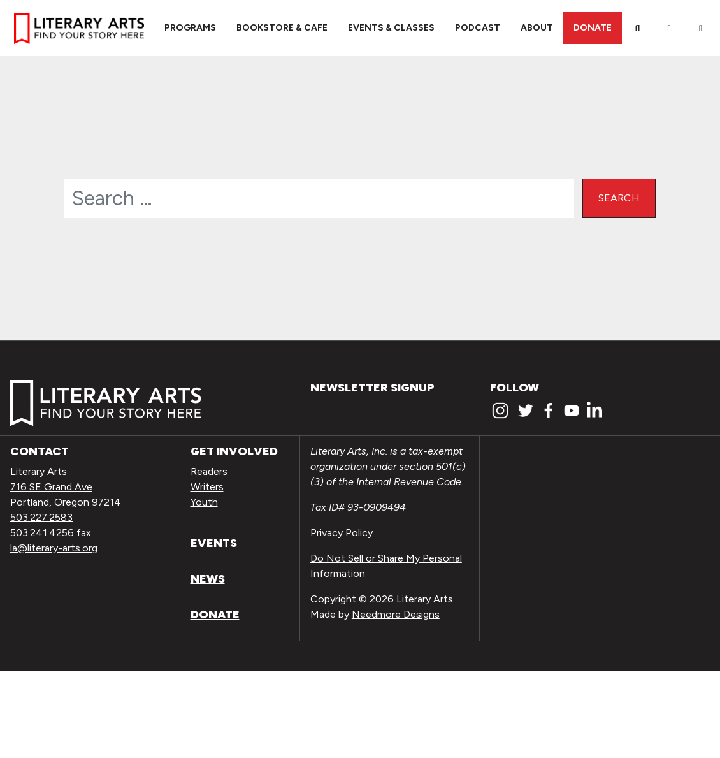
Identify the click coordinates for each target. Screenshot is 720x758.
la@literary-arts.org (53, 548)
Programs (190, 27)
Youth (204, 502)
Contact (39, 451)
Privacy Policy (341, 533)
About (537, 27)
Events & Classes (391, 27)
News (208, 579)
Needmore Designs (396, 614)
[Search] (638, 28)
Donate (592, 27)
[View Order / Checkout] (701, 28)
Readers (209, 471)
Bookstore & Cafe (282, 27)
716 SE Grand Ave (51, 487)
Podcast (477, 27)
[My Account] (669, 28)
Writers (207, 487)
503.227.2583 (41, 517)
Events (214, 543)
